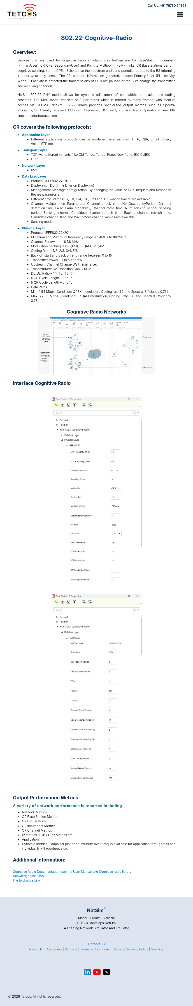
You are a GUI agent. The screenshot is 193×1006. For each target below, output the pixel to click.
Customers (53, 949)
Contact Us (96, 944)
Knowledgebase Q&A (28, 876)
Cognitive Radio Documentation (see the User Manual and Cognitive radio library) (73, 871)
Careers (118, 949)
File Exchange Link (26, 880)
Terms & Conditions (94, 949)
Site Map (157, 949)
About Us (36, 949)
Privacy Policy (137, 949)
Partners (71, 949)
